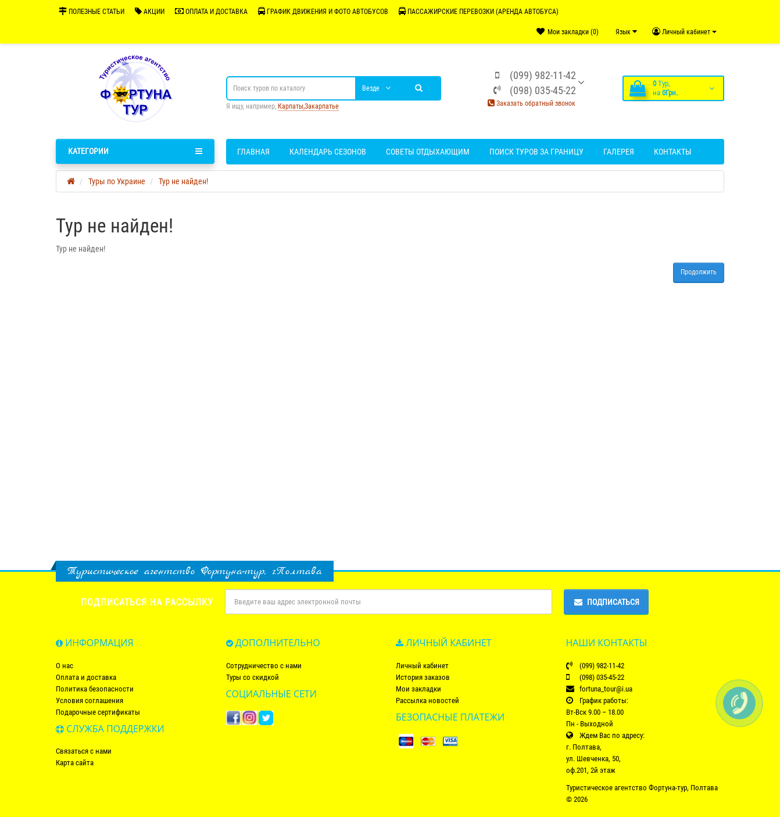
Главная (253, 151)
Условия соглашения (89, 700)
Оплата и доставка (86, 677)
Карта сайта (75, 762)
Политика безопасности (95, 689)
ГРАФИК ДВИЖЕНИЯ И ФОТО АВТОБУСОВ (323, 11)
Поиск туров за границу (536, 151)
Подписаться (606, 602)
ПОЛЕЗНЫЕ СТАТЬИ (91, 11)
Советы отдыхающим (428, 151)
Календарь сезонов (327, 151)
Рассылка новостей (427, 700)
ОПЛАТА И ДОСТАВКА (211, 11)
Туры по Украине (116, 181)
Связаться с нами (84, 751)
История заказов (423, 677)
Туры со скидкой (252, 677)
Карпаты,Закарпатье (308, 106)
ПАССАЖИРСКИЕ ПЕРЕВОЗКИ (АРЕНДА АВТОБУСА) (479, 11)
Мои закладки (418, 689)
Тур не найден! (183, 181)
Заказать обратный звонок (531, 103)
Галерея (618, 151)
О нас (64, 665)
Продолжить (699, 272)
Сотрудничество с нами (264, 665)
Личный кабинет (422, 665)
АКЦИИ (149, 11)
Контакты (673, 151)
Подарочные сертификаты (98, 712)
